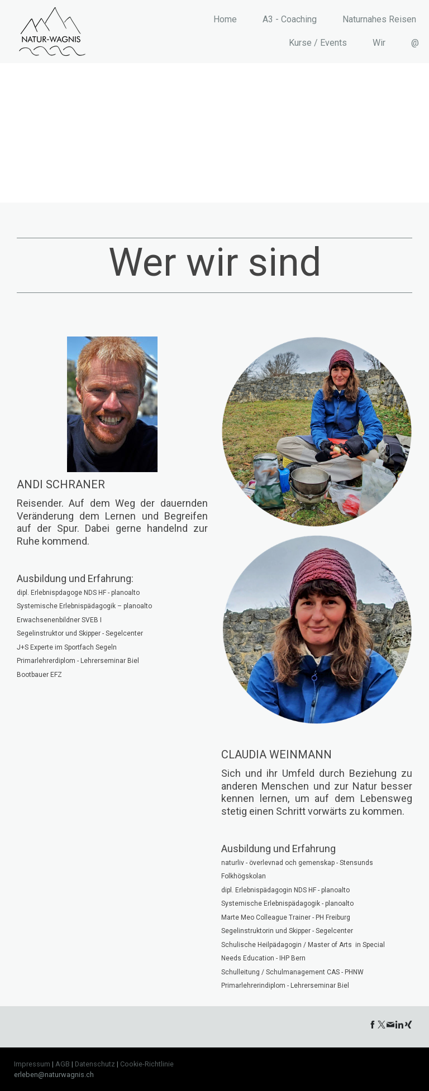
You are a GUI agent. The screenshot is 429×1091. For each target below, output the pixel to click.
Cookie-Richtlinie (147, 1064)
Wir (379, 42)
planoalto (137, 606)
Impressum (32, 1064)
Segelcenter (124, 633)
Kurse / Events (318, 42)
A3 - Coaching (290, 19)
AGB (62, 1064)
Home (225, 19)
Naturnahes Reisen (379, 19)
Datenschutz (95, 1064)
